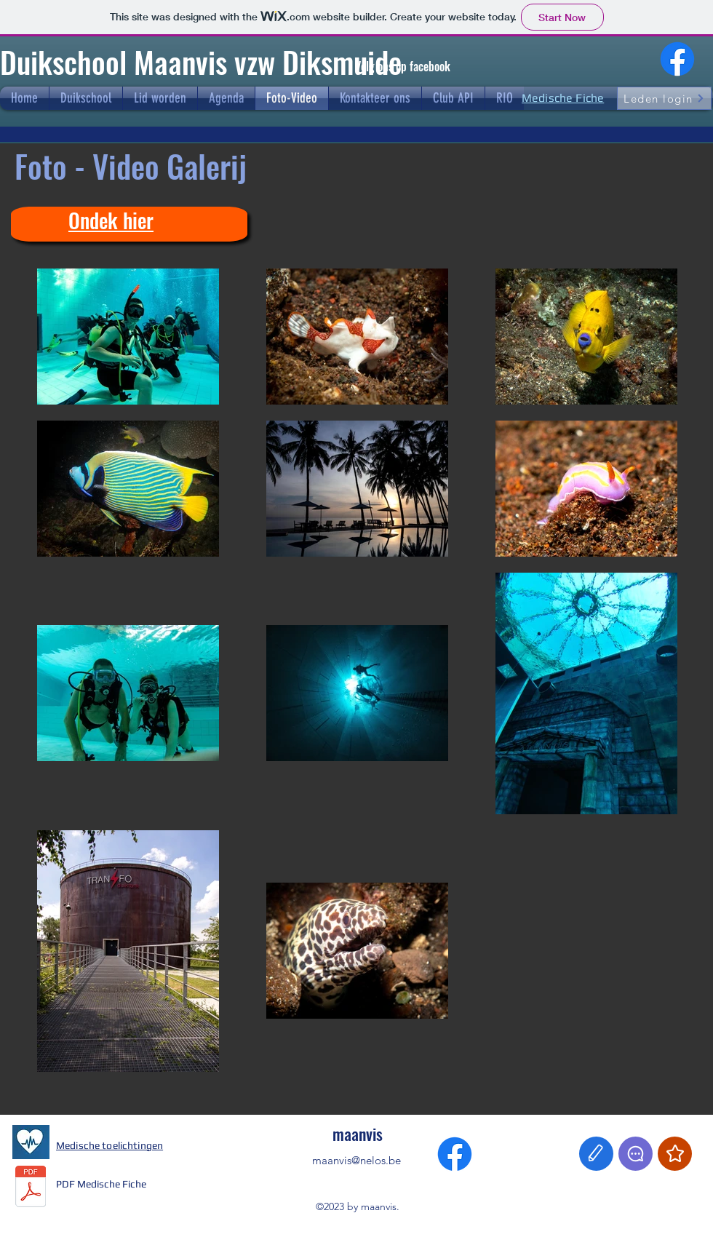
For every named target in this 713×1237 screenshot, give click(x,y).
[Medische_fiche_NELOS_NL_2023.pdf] (30, 1188)
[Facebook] (677, 58)
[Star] (675, 1154)
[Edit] (596, 1154)
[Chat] (635, 1154)
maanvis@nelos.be (356, 1160)
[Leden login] (664, 98)
